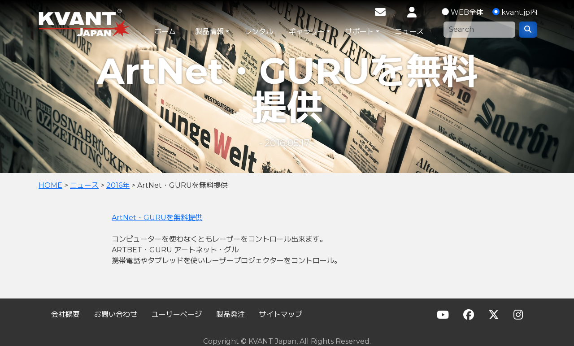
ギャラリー (307, 31)
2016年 (118, 185)
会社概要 (65, 314)
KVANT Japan (104, 22)
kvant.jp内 (519, 12)
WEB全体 (467, 12)
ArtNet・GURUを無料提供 (157, 217)
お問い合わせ (115, 314)
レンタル (258, 31)
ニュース (409, 31)
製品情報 (209, 31)
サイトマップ (280, 314)
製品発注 (230, 314)
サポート (359, 31)
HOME (50, 185)
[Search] (479, 30)
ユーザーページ (177, 314)
